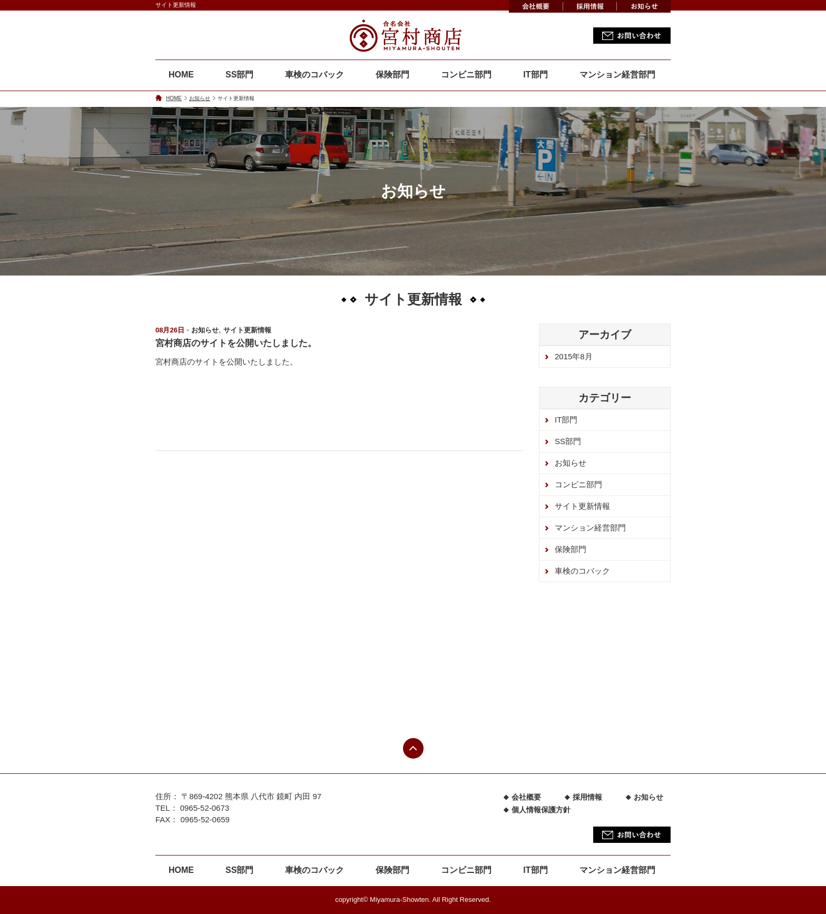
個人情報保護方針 (541, 809)
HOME (181, 74)
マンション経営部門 (617, 74)
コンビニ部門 (466, 74)
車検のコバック (314, 74)
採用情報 (587, 797)
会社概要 (526, 797)
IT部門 (535, 74)
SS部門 (239, 74)
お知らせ (199, 98)
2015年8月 (574, 356)
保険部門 (392, 74)
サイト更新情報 (247, 330)
